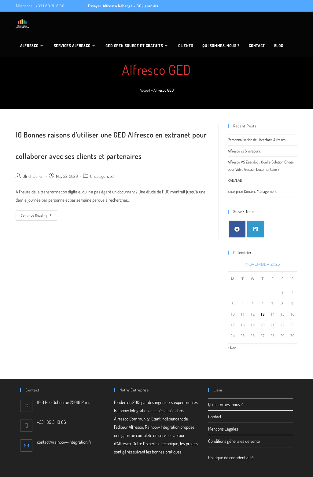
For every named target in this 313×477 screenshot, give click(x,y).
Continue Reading (39, 217)
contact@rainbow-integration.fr (64, 442)
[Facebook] (237, 229)
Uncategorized (102, 176)
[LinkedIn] (255, 229)
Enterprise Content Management (252, 191)
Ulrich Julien (33, 176)
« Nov (232, 347)
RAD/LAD (235, 180)
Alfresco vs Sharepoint (244, 151)
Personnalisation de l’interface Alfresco (256, 139)
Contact (214, 417)
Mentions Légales (223, 429)
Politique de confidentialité (231, 457)
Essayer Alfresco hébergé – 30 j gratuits (122, 5)
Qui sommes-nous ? (225, 404)
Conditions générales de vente (234, 441)
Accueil (145, 90)
